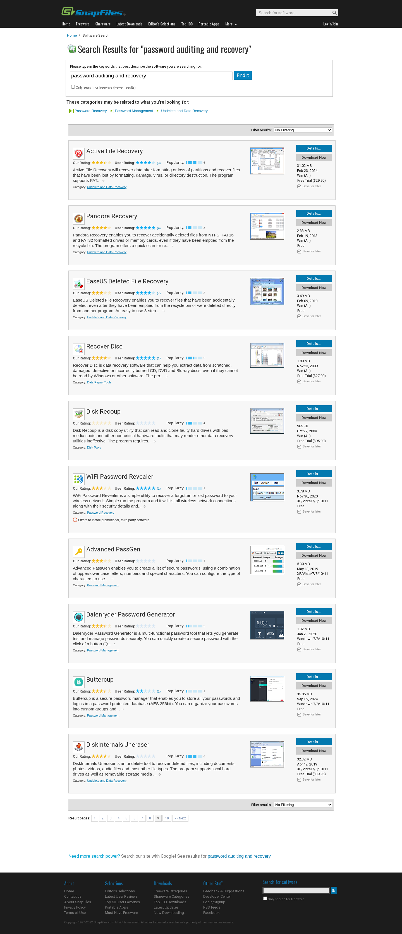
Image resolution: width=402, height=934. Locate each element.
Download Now (314, 157)
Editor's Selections (120, 891)
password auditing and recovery (239, 856)
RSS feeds (211, 907)
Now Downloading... (170, 913)
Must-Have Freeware (121, 913)
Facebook (211, 913)
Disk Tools (94, 447)
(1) (159, 358)
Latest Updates (166, 907)
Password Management (134, 111)
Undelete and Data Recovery (184, 111)
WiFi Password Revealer (119, 476)
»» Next (180, 818)
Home (72, 35)
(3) (159, 163)
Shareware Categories (171, 896)
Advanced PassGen (113, 549)
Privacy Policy (75, 907)
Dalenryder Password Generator (130, 614)
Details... (314, 148)
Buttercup (100, 679)
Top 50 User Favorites (122, 902)
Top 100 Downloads (170, 902)
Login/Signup (214, 902)
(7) (159, 293)
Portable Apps (116, 907)
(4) (159, 228)
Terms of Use (75, 913)
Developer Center (217, 896)
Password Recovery (91, 111)
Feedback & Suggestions (223, 891)
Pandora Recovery (111, 216)
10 (167, 818)
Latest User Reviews (121, 896)
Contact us (73, 896)
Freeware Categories (170, 891)
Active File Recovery (114, 151)
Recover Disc (104, 346)
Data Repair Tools (99, 382)
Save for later (312, 186)
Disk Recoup (103, 411)
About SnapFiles (77, 902)
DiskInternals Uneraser (117, 744)
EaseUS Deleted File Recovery (127, 281)
